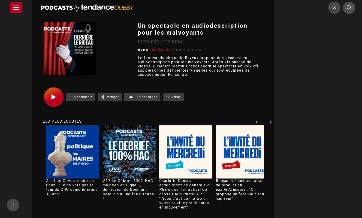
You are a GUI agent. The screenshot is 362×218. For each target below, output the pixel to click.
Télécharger (142, 97)
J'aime (173, 97)
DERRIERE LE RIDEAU (161, 41)
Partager (110, 97)
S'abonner (79, 97)
